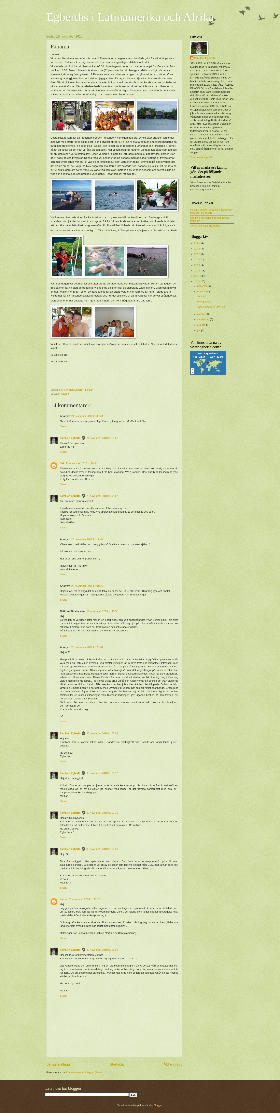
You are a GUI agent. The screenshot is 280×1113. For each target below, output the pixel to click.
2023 (197, 248)
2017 (197, 254)
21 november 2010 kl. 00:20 (87, 416)
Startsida (117, 1064)
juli (199, 330)
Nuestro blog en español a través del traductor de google (211, 211)
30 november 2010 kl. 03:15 (102, 812)
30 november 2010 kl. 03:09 (102, 733)
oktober (201, 314)
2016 (197, 259)
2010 (197, 281)
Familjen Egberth (70, 438)
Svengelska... (204, 301)
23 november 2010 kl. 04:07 (102, 495)
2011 (197, 275)
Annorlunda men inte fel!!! (211, 306)
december (203, 285)
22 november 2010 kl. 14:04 (81, 463)
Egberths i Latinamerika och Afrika (130, 17)
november (203, 291)
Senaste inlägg (58, 1064)
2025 (197, 243)
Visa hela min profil (201, 157)
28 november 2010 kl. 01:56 (87, 585)
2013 (197, 265)
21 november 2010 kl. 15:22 (102, 438)
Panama (201, 296)
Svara (63, 426)
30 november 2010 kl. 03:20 (102, 849)
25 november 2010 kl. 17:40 (87, 539)
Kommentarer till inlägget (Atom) (84, 1072)
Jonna (63, 899)
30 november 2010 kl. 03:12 (102, 773)
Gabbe (65, 393)
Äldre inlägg (173, 1064)
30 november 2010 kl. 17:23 (84, 899)
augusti (201, 324)
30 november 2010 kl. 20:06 (102, 949)
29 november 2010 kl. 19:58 (102, 611)
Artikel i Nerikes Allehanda (205, 225)
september (203, 319)
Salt (62, 463)
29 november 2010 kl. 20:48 (87, 647)
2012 (197, 270)
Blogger (158, 1105)
